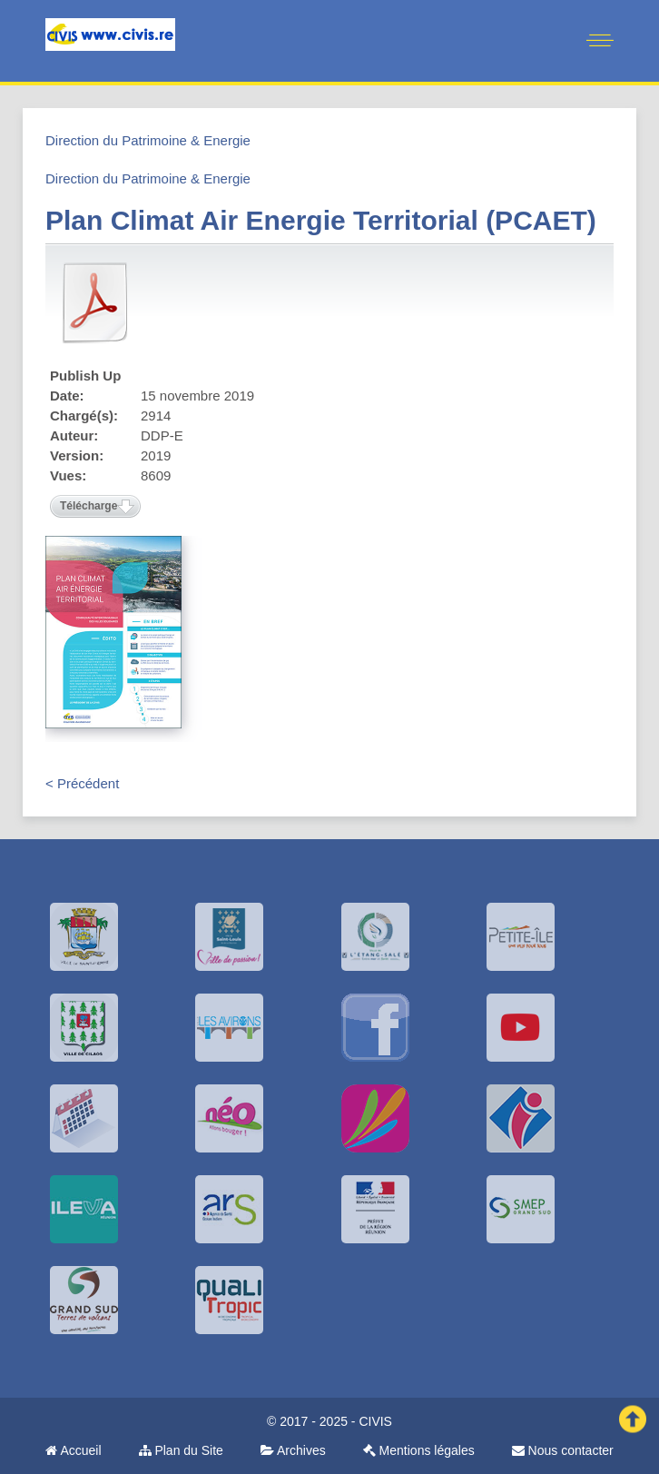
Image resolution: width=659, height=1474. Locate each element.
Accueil (73, 1450)
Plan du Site (181, 1450)
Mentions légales (419, 1450)
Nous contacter (563, 1450)
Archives (293, 1450)
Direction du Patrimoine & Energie (148, 140)
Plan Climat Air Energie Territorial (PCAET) (320, 220)
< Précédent (82, 783)
